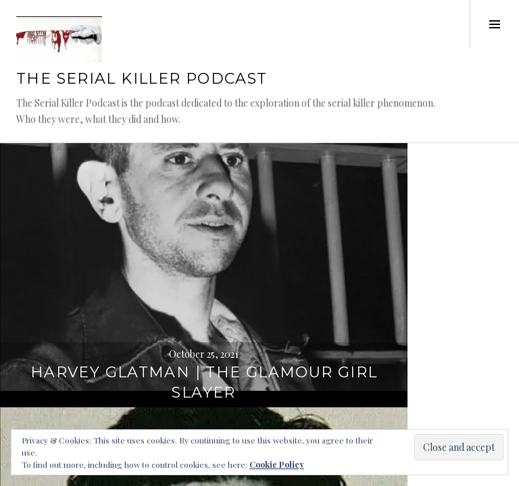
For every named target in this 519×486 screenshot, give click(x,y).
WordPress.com (45, 292)
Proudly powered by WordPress (74, 276)
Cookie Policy (276, 464)
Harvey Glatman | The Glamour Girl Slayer (129, 234)
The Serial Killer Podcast (141, 97)
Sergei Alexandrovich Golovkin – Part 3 (389, 234)
